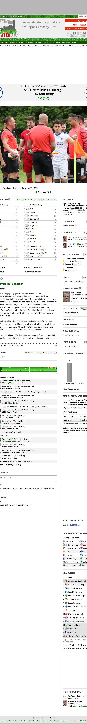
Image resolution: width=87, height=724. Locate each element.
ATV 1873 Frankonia (75, 636)
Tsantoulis (68, 261)
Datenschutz (18, 720)
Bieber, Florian (7, 446)
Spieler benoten (51, 199)
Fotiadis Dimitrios (79, 237)
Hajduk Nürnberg (71, 544)
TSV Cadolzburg (43, 93)
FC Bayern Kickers (75, 588)
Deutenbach (69, 555)
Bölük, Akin (6, 412)
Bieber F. (33, 256)
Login (20, 16)
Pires (32, 259)
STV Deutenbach (74, 614)
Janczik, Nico (6, 458)
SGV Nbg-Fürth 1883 (76, 617)
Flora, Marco (9, 382)
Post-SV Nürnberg (75, 592)
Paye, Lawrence (7, 388)
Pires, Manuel (7, 428)
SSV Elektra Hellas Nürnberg (42, 89)
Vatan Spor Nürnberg (76, 584)
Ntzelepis (67, 264)
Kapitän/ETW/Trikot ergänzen (30, 199)
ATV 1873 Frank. (71, 562)
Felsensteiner (35, 249)
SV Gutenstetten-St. (75, 580)
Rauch (32, 232)
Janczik (32, 246)
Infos (82, 416)
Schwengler (34, 222)
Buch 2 (68, 551)
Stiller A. (33, 228)
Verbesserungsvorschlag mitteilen (66, 720)
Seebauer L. (34, 215)
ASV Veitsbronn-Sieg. (76, 595)
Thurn (32, 235)
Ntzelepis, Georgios (9, 397)
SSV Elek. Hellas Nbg (75, 606)
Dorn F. (32, 242)
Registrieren (14, 16)
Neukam (33, 238)
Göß (31, 209)
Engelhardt (34, 225)
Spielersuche (72, 28)
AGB (10, 720)
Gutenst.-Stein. (71, 565)
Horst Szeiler (76, 292)
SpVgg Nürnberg (71, 548)
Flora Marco (77, 244)
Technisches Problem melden (42, 720)
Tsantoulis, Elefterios (10, 452)
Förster (32, 212)
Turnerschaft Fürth (75, 599)
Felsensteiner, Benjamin (11, 423)
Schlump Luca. (35, 253)
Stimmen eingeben (35, 352)
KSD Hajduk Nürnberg (76, 621)
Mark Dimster (35, 271)
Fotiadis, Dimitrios (12, 441)
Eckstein (33, 219)
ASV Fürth (72, 632)
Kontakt (27, 720)
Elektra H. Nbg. (70, 558)
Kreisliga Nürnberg (73, 203)
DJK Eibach (69, 541)
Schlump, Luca (7, 417)
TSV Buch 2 (72, 610)
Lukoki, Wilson (7, 403)
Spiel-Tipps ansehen (71, 389)
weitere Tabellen (70, 645)
